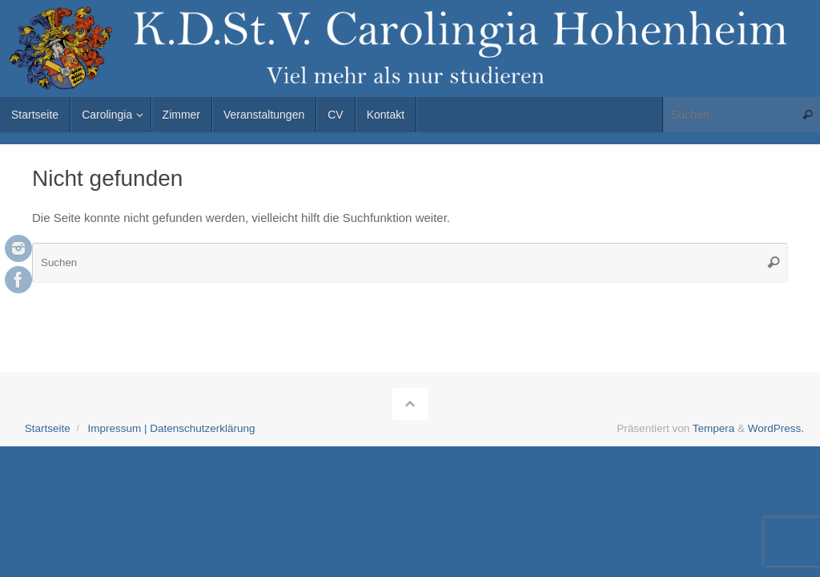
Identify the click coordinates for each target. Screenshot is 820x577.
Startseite (47, 428)
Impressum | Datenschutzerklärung (171, 428)
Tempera (714, 428)
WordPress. (776, 428)
